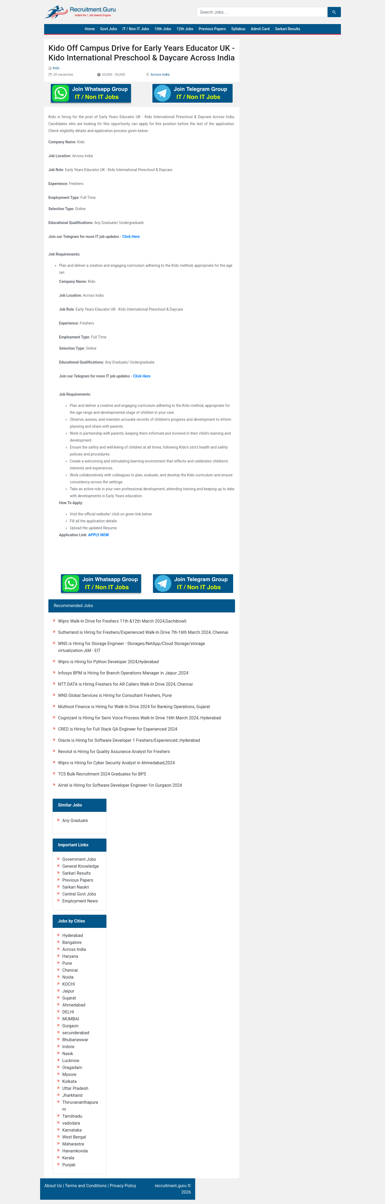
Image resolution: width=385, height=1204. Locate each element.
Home (90, 29)
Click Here (131, 236)
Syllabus (238, 29)
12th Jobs (184, 29)
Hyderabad (72, 935)
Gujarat (69, 998)
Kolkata (69, 1081)
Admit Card (260, 29)
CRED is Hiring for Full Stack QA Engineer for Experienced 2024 (117, 729)
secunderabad (75, 1032)
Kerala (68, 1157)
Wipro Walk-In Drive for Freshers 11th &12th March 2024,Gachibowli (122, 621)
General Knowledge (80, 866)
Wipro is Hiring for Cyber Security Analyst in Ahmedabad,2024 (116, 762)
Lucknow (70, 1060)
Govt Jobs (108, 29)
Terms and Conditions (86, 1185)
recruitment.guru (170, 1185)
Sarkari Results (287, 29)
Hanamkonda (75, 1150)
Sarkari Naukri (75, 887)
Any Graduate (75, 820)
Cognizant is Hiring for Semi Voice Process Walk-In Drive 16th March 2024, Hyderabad (139, 717)
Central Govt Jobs (79, 894)
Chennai (70, 970)
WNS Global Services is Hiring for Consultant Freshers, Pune (115, 695)
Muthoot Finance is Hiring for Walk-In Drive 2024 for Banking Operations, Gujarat (134, 706)
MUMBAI (70, 1018)
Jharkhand (72, 1095)
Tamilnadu (72, 1116)
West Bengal (74, 1137)
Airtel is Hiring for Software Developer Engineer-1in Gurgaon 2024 (120, 785)
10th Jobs (163, 29)
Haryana (70, 956)
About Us (53, 1185)
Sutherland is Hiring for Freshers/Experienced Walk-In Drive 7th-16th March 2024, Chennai (143, 632)
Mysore (69, 1074)
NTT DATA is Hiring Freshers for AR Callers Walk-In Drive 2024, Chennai (125, 684)
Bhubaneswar (75, 1039)
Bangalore (72, 942)
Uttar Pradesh (75, 1088)
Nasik (67, 1053)
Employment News (80, 901)
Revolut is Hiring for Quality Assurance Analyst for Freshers (114, 751)
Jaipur (68, 991)
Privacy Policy (123, 1185)
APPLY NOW (98, 535)
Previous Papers (212, 29)
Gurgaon (70, 1025)
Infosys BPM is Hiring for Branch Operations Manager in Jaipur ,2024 (123, 673)
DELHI (68, 1011)
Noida (68, 977)
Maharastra (73, 1144)
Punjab (68, 1164)
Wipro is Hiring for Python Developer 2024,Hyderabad (108, 661)
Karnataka (72, 1130)
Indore (68, 1046)
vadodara (71, 1123)
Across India (160, 74)
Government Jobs (79, 859)
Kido (56, 68)
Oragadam (72, 1067)
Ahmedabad (73, 1005)
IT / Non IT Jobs (135, 29)
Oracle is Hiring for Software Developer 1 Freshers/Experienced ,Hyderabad (129, 740)
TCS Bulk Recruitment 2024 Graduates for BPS (102, 774)
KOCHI (68, 984)
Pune (67, 963)
